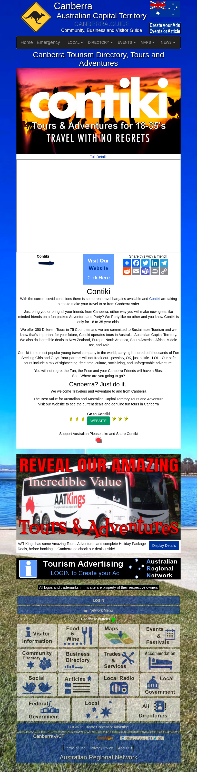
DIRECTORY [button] (100, 42)
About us (125, 748)
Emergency (48, 42)
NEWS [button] (168, 42)
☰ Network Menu (98, 610)
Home (27, 42)
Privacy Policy (102, 748)
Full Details (98, 157)
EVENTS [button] (127, 42)
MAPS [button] (148, 42)
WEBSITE (98, 421)
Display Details (164, 545)
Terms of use (75, 748)
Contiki (154, 299)
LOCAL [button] (75, 42)
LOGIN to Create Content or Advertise (98, 727)
